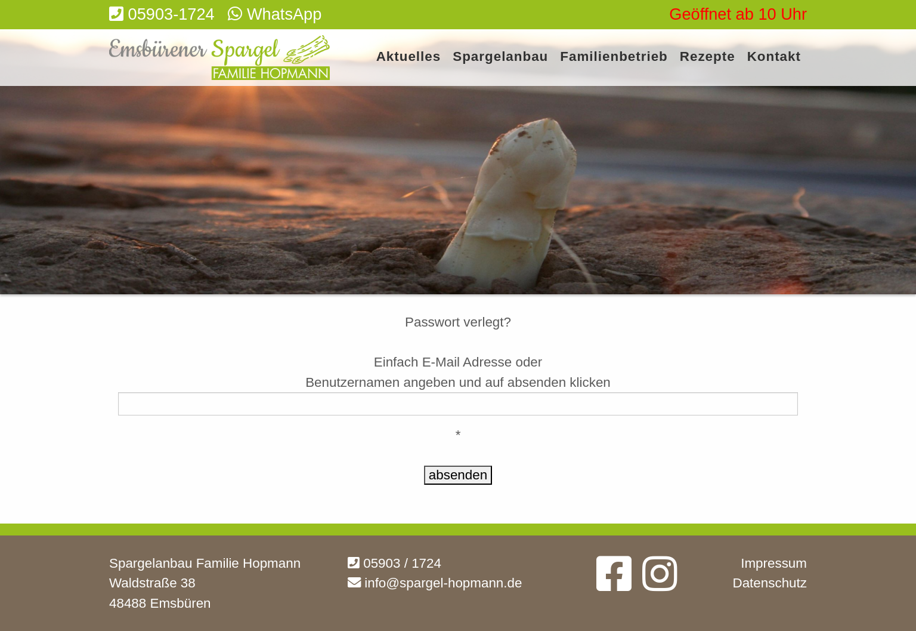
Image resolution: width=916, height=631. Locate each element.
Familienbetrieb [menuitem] (613, 57)
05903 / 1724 (394, 563)
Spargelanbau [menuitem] (500, 57)
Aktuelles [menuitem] (408, 57)
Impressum (774, 563)
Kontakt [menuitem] (774, 57)
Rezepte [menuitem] (707, 57)
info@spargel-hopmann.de (435, 582)
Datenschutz (770, 582)
